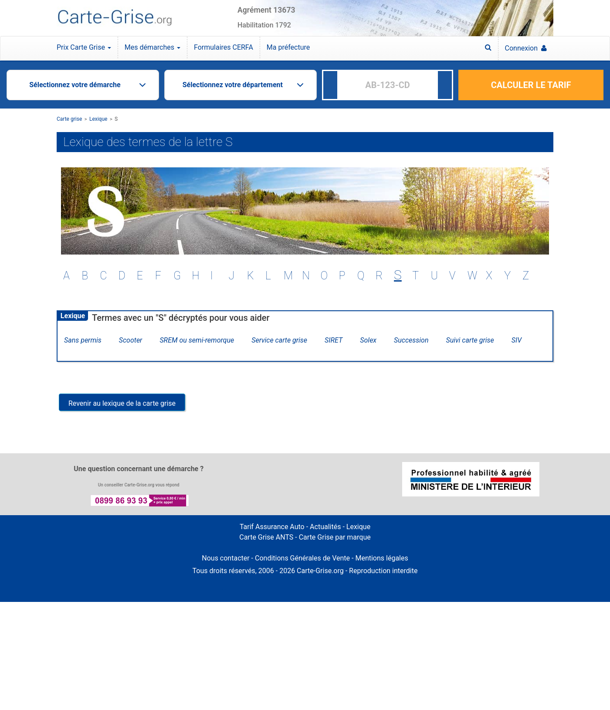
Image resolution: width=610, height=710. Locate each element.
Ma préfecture (288, 47)
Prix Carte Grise (84, 47)
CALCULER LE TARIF (531, 85)
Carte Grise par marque (335, 537)
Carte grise (69, 119)
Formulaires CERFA (223, 47)
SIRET (333, 340)
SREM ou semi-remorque (196, 340)
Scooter (130, 340)
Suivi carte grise (470, 340)
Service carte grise (279, 340)
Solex (368, 340)
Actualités (325, 527)
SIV (517, 340)
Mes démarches (152, 47)
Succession (411, 340)
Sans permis (83, 340)
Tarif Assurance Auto (272, 527)
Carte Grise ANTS (266, 537)
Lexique (98, 119)
